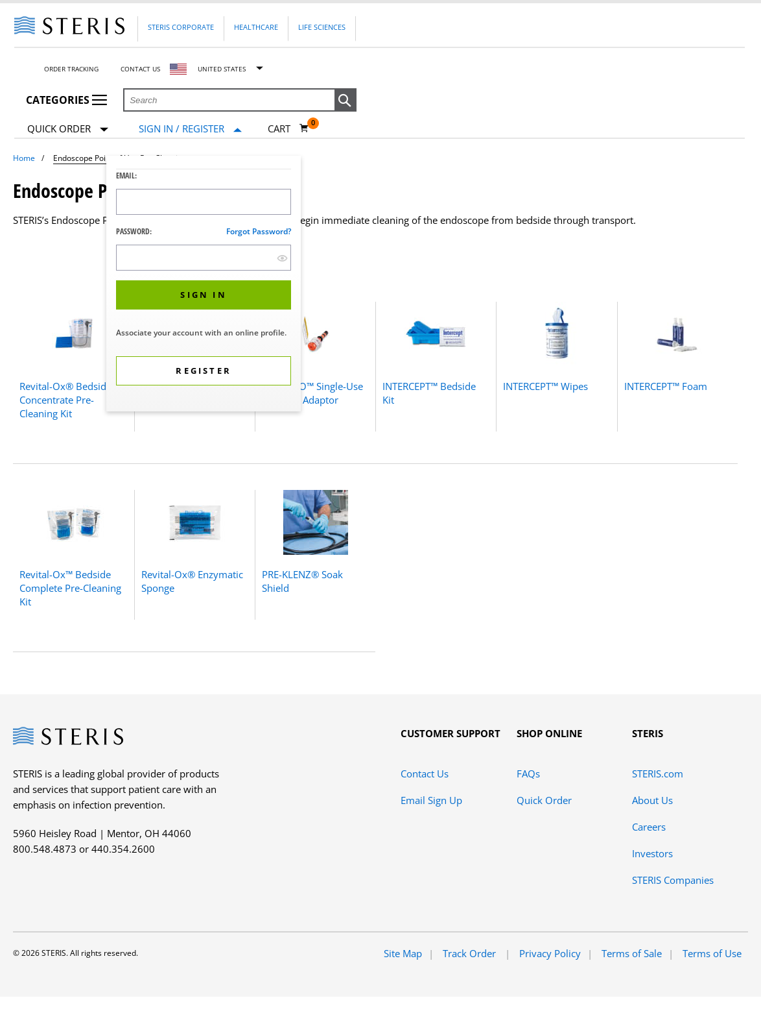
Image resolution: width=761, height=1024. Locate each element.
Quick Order (67, 129)
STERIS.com (657, 773)
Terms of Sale (632, 953)
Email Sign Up (431, 800)
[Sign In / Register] (190, 129)
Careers (649, 826)
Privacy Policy (550, 953)
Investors (652, 853)
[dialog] (203, 285)
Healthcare (256, 27)
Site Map (403, 953)
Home (24, 158)
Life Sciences (321, 27)
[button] (345, 101)
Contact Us (140, 68)
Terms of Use (712, 953)
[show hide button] (282, 258)
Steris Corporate (181, 27)
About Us (652, 800)
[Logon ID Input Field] (203, 202)
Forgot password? (258, 231)
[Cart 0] (288, 128)
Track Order (470, 953)
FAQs (528, 773)
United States (222, 68)
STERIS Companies (673, 879)
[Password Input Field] (203, 258)
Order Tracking (71, 68)
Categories (66, 100)
